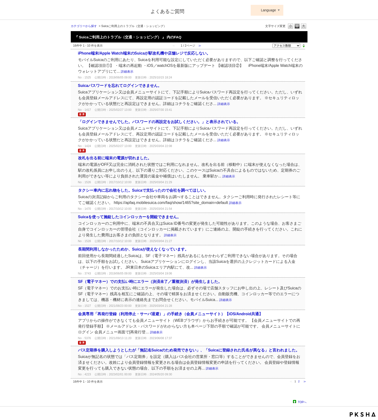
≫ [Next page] (304, 381)
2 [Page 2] (299, 381)
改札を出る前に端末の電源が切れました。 (114, 158)
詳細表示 (127, 71)
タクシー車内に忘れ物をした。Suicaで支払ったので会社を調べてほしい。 (143, 190)
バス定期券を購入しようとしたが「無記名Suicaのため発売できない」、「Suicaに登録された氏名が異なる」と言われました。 (189, 350)
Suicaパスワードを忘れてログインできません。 (120, 86)
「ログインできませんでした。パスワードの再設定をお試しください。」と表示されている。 (159, 122)
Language (268, 10)
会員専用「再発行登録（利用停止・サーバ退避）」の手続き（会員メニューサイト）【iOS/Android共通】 (170, 314)
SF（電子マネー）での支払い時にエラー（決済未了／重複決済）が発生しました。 (150, 282)
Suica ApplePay (107, 10)
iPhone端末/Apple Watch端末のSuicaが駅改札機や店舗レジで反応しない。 (144, 53)
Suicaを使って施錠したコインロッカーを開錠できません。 (129, 217)
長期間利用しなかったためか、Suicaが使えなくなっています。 (133, 249)
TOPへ (302, 402)
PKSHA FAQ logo (363, 414)
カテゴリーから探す (84, 26)
